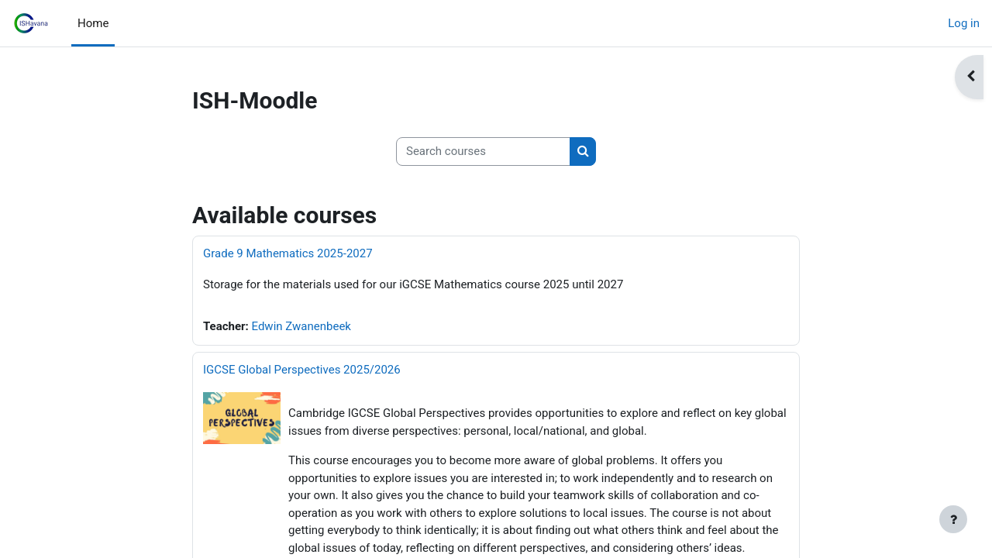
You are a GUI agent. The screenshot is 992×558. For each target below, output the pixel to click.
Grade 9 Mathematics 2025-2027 (288, 253)
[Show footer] (953, 519)
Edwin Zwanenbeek (301, 326)
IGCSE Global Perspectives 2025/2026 (302, 370)
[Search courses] (483, 151)
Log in (964, 23)
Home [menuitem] (93, 23)
